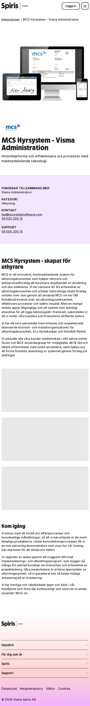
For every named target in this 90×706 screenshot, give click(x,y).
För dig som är (23, 655)
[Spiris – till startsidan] (45, 624)
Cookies (64, 688)
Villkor (50, 688)
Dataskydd (9, 688)
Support (23, 674)
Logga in (70, 6)
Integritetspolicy (31, 688)
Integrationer (10, 19)
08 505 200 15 (12, 218)
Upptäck (23, 646)
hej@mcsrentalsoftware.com (21, 214)
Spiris (23, 665)
